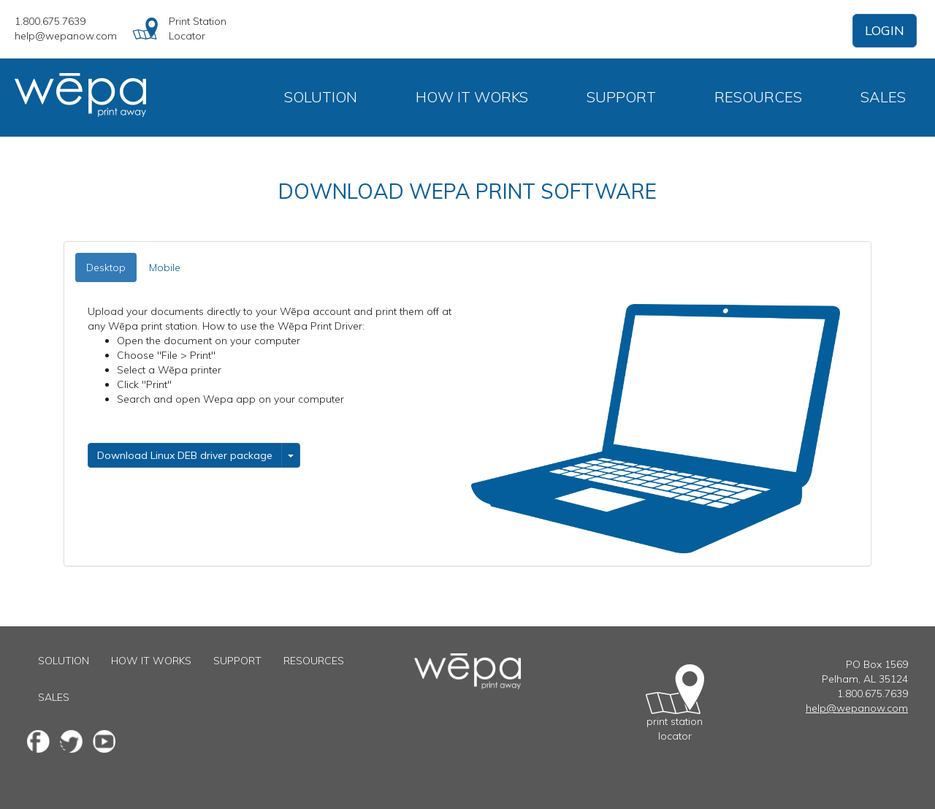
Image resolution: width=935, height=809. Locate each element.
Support (621, 97)
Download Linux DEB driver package (184, 455)
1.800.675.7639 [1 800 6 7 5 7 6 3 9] (50, 21)
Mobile (164, 267)
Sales (883, 97)
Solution (320, 97)
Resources (758, 97)
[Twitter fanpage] (71, 741)
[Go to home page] (88, 97)
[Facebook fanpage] (38, 741)
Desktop (106, 267)
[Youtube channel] (104, 741)
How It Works (472, 97)
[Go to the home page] (467, 660)
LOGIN (884, 30)
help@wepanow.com (66, 35)
